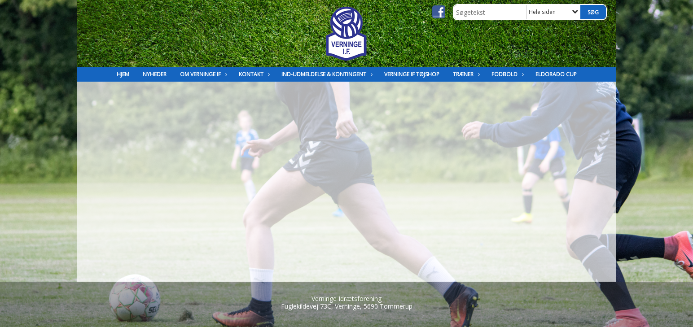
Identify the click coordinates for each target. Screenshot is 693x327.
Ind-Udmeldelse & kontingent (326, 74)
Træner (465, 74)
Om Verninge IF (202, 74)
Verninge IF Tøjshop (411, 74)
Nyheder (155, 74)
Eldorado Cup (556, 74)
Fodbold (506, 74)
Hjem (123, 74)
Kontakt (253, 74)
